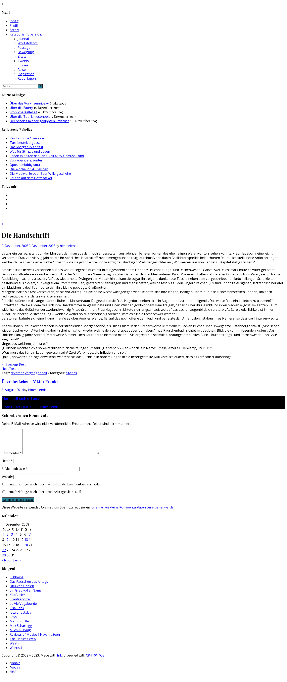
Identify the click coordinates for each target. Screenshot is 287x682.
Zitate (22, 56)
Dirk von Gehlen (22, 591)
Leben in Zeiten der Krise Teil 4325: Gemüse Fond (47, 156)
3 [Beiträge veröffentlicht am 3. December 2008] (12, 539)
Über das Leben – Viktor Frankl (30, 381)
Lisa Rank (17, 613)
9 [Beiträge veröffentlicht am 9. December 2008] (7, 544)
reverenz (17, 373)
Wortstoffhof (28, 43)
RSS (13, 676)
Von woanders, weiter (26, 160)
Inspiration (26, 74)
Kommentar (12, 458)
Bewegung (26, 52)
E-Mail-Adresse (14, 473)
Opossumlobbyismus (25, 164)
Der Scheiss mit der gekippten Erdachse (39, 121)
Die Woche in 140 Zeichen (29, 169)
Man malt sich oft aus (20, 398)
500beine (16, 582)
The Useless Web (23, 643)
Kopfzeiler (17, 599)
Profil (14, 25)
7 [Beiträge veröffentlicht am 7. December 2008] (30, 539)
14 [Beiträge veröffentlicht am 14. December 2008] (30, 544)
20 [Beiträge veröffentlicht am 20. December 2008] (26, 549)
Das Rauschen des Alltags (29, 586)
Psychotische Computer (27, 138)
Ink (59, 660)
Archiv (14, 30)
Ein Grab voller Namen (27, 595)
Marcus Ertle (19, 626)
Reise (22, 69)
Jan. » (17, 565)
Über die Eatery (21, 108)
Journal (23, 39)
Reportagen (27, 78)
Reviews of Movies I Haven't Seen (35, 639)
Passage (24, 47)
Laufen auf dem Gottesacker (31, 178)
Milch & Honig (20, 635)
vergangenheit (36, 373)
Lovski (14, 621)
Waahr (15, 648)
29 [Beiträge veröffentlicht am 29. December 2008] (4, 560)
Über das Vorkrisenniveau (29, 103)
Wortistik (16, 652)
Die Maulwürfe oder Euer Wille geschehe (40, 173)
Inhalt (14, 21)
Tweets (23, 61)
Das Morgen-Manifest (26, 147)
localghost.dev (20, 617)
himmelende (69, 246)
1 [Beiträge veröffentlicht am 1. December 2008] (3, 539)
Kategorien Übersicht (26, 34)
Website (7, 481)
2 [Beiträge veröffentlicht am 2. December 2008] (7, 539)
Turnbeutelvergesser (26, 142)
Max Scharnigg (21, 630)
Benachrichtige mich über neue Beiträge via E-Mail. (44, 496)
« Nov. (6, 565)
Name (7, 465)
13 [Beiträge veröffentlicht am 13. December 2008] (26, 544)
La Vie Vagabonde (23, 608)
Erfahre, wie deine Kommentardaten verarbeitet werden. (133, 512)
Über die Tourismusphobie (30, 116)
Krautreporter (20, 604)
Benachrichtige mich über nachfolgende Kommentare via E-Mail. (54, 489)
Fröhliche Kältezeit (23, 112)
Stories (23, 65)
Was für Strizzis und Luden (30, 151)
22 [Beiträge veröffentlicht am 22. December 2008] (4, 555)
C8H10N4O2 (95, 660)
